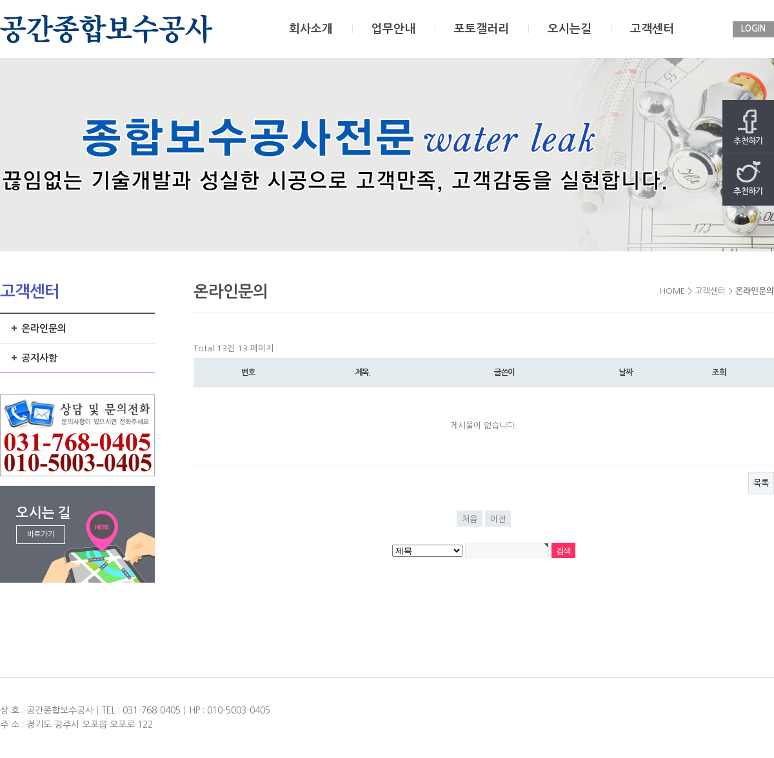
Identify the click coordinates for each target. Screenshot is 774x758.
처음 (469, 519)
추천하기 (748, 127)
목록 (761, 483)
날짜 (626, 372)
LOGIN (753, 28)
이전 (498, 519)
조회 (719, 372)
